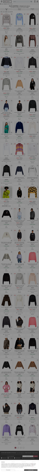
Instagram (34, 463)
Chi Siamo (2, 463)
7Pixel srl (18, 470)
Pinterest (34, 467)
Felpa (2, 11)
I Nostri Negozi (13, 464)
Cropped (7, 11)
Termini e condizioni (24, 463)
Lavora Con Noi (3, 467)
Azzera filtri (11, 11)
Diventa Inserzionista (4, 464)
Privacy (23, 464)
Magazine (12, 463)
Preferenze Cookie (24, 467)
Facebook (34, 464)
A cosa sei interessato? (10, 456)
